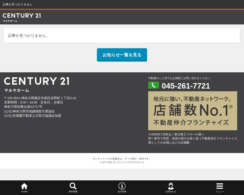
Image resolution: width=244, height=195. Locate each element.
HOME (24, 191)
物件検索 (73, 191)
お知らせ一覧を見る (122, 55)
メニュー (219, 191)
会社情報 (122, 191)
